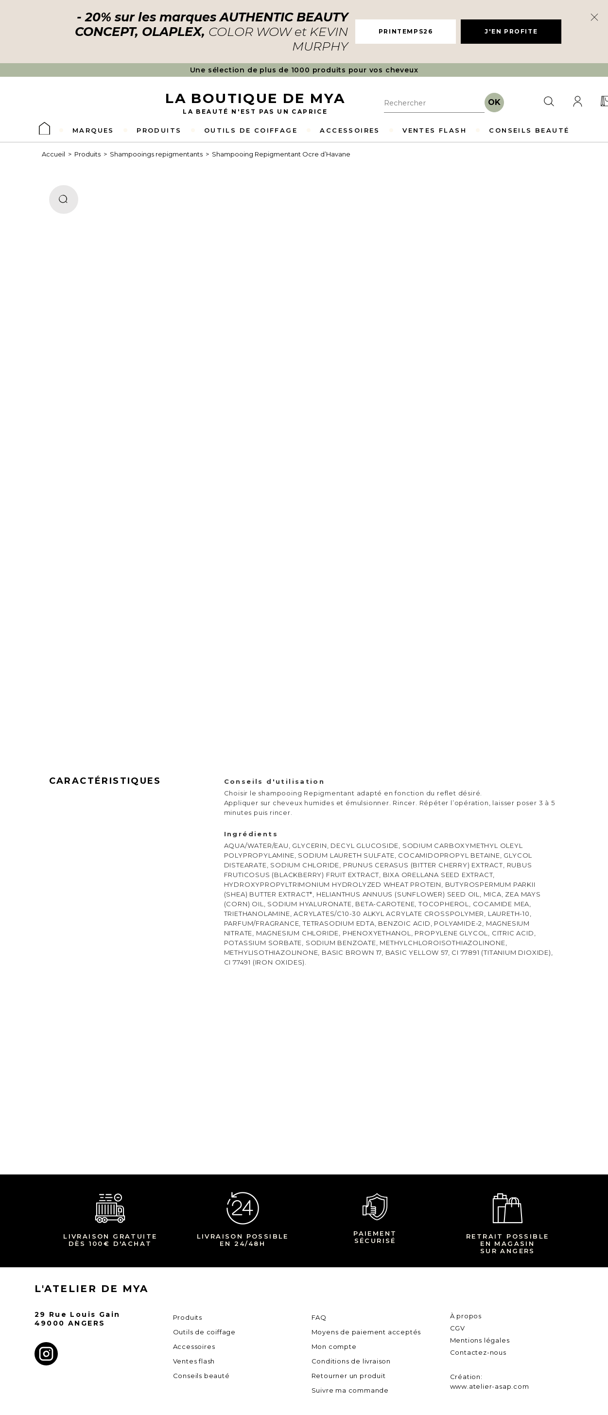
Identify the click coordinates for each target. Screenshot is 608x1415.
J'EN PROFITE (511, 31)
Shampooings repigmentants (156, 154)
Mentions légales (480, 1340)
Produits (87, 154)
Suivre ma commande (350, 1390)
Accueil (53, 154)
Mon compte (334, 1346)
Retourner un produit (349, 1376)
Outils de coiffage (204, 1332)
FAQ (319, 1317)
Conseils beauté (201, 1376)
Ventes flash (194, 1361)
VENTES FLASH (434, 130)
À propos (466, 1316)
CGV (457, 1328)
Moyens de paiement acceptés (366, 1332)
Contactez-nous (478, 1352)
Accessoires (194, 1346)
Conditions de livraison (351, 1361)
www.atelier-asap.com (489, 1386)
